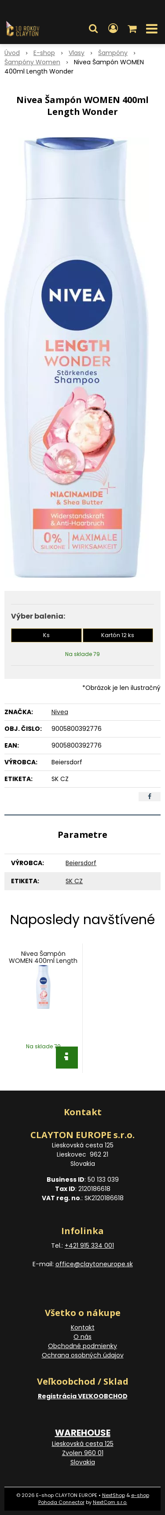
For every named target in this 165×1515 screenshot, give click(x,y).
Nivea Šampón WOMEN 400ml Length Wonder (43, 960)
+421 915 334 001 (89, 1245)
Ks (46, 635)
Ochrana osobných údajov (83, 1355)
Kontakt (83, 1327)
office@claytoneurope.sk (94, 1264)
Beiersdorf (81, 863)
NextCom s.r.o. (110, 1502)
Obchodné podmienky (82, 1346)
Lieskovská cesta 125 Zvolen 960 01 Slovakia (83, 1453)
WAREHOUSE (82, 1433)
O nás (82, 1336)
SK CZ (74, 881)
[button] (93, 28)
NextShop (113, 1495)
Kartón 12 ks (117, 635)
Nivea (59, 712)
